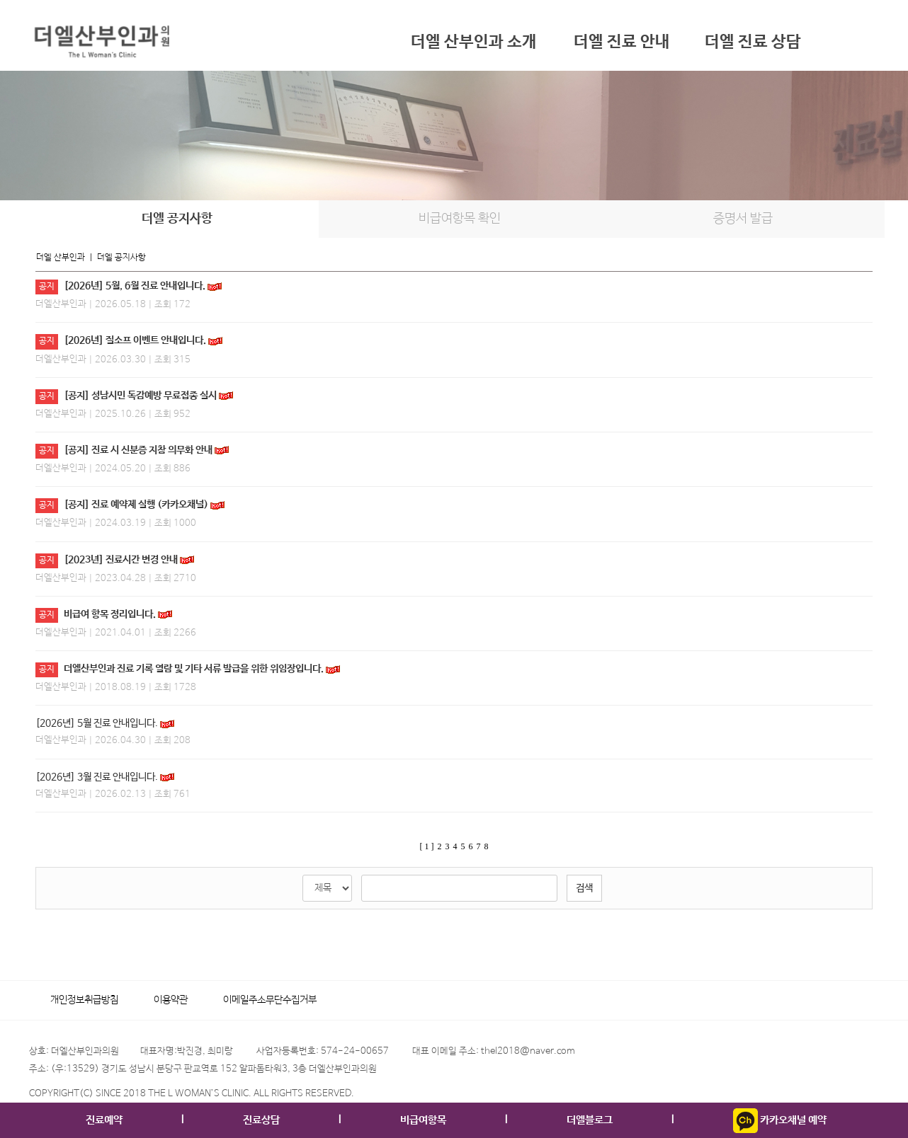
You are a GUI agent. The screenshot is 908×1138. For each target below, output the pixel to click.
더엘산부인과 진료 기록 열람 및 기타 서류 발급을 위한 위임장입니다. (194, 668)
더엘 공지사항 (177, 219)
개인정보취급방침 (84, 1000)
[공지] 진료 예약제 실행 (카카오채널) (136, 504)
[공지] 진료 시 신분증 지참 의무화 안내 (138, 450)
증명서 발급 (743, 219)
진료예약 (104, 1120)
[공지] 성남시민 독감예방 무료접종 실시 (140, 395)
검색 (584, 888)
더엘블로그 (590, 1120)
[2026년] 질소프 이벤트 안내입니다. (135, 340)
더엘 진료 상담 (753, 42)
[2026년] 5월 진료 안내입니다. (96, 723)
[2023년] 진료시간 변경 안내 (121, 559)
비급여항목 (423, 1120)
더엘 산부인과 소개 (474, 42)
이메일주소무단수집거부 (270, 1000)
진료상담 (261, 1120)
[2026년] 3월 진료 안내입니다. (96, 777)
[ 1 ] (427, 846)
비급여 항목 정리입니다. (110, 614)
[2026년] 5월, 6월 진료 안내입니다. (134, 286)
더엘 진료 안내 (622, 42)
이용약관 (171, 1000)
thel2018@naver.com (528, 1051)
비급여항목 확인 (460, 219)
